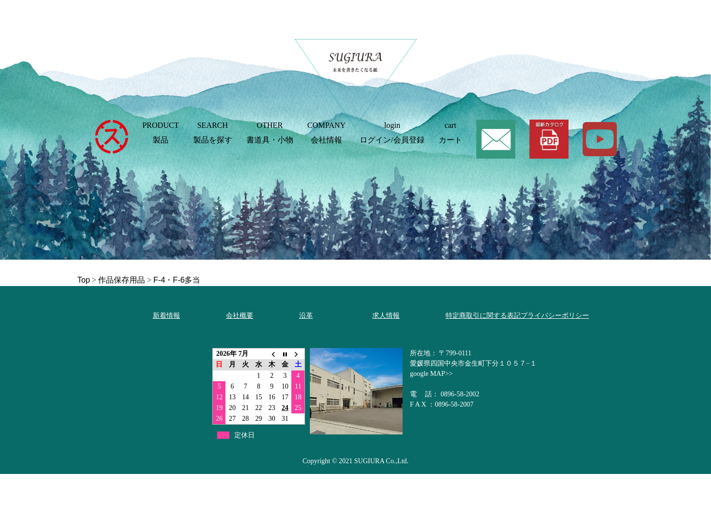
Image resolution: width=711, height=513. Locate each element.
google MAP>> (431, 373)
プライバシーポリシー (555, 315)
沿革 (306, 315)
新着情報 (166, 315)
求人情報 (386, 315)
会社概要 (239, 315)
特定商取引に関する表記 (483, 315)
